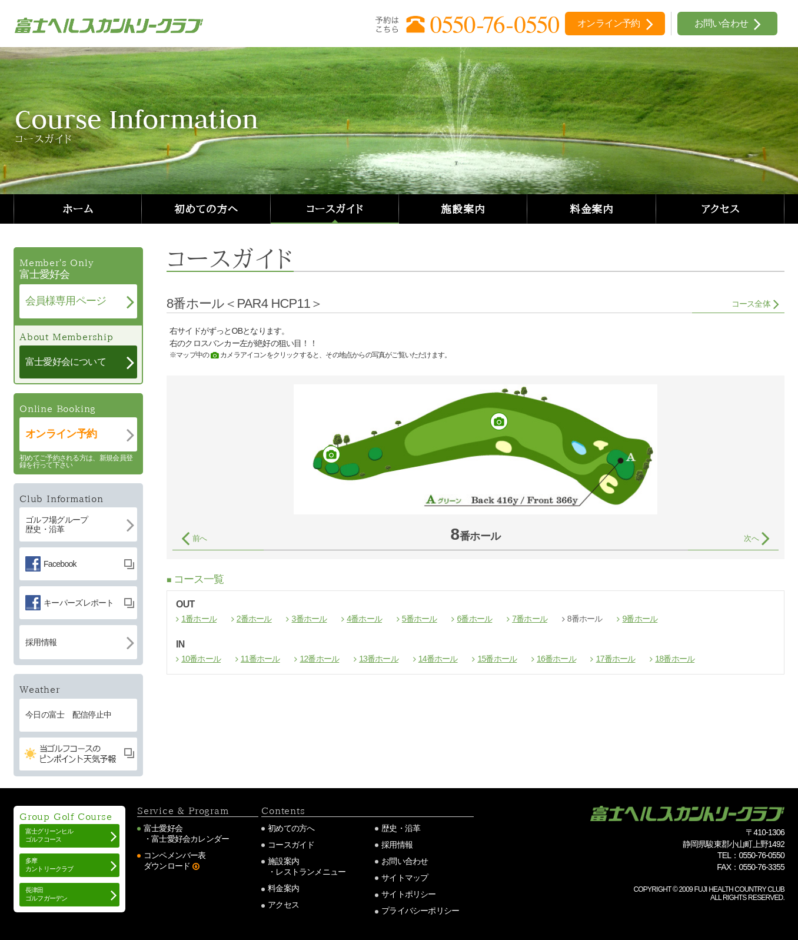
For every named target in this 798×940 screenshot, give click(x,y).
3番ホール (309, 618)
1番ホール (199, 618)
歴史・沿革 (400, 828)
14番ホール (438, 658)
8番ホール (585, 618)
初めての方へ (206, 209)
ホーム (78, 209)
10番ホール (201, 658)
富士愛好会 (163, 828)
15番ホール (497, 658)
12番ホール (319, 658)
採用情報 (397, 844)
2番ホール (254, 618)
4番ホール (364, 618)
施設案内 (463, 209)
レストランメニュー (310, 871)
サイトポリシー (408, 894)
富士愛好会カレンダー (190, 838)
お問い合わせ (404, 861)
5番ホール (419, 618)
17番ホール (616, 658)
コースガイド (334, 209)
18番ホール (674, 658)
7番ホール (529, 618)
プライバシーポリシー (420, 910)
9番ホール (639, 618)
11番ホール (260, 658)
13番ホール (378, 658)
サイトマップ (404, 877)
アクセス (720, 209)
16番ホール (556, 658)
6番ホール (474, 618)
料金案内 (592, 209)
